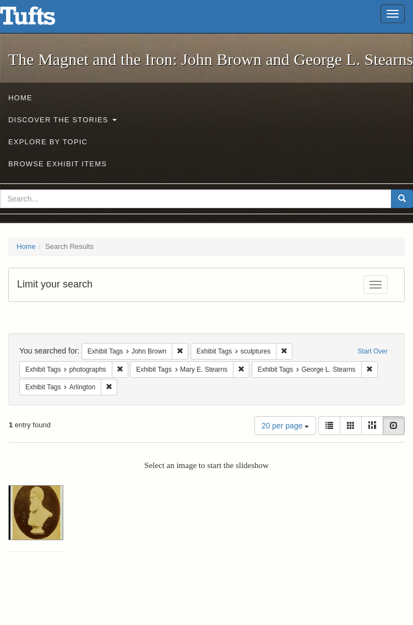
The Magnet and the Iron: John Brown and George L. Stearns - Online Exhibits (41, 19)
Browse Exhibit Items (57, 164)
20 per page (285, 425)
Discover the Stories (62, 120)
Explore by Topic (48, 142)
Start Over (372, 351)
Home (20, 98)
